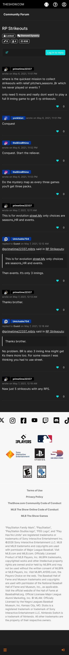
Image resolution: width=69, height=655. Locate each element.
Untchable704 (21, 238)
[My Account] (64, 4)
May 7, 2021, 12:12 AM (36, 243)
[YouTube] (34, 420)
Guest (16, 243)
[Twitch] (45, 420)
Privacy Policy (34, 496)
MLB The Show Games (34, 515)
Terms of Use (34, 490)
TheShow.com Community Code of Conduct (34, 503)
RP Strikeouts (55, 249)
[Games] (47, 4)
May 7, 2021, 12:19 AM (25, 383)
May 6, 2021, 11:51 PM (25, 73)
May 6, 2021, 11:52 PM (25, 147)
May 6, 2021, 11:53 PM (25, 176)
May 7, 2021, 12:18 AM (36, 326)
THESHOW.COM (13, 4)
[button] (5, 650)
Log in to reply (55, 52)
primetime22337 (22, 68)
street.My (36, 215)
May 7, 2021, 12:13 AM (25, 296)
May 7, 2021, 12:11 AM (25, 210)
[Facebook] (23, 420)
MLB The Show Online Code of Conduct (34, 509)
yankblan (18, 118)
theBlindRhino (21, 142)
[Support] (55, 4)
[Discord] (56, 420)
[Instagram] (12, 420)
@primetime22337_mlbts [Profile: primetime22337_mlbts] (18, 249)
